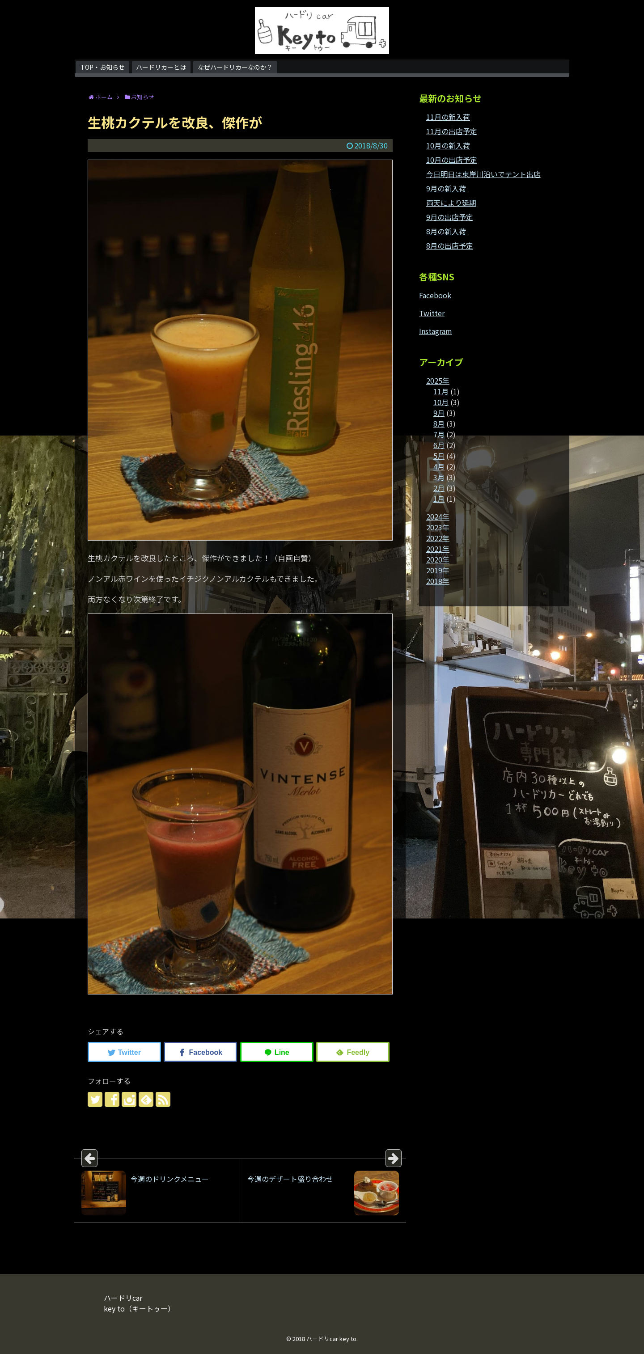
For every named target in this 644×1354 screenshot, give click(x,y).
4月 (439, 466)
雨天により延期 (451, 202)
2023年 (437, 527)
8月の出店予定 (449, 245)
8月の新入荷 (446, 231)
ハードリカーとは (161, 67)
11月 (441, 391)
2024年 (437, 516)
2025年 (437, 380)
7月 (439, 434)
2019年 (437, 570)
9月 (439, 412)
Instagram (435, 331)
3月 (439, 477)
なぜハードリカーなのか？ (235, 67)
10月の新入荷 (448, 145)
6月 (439, 445)
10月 (441, 402)
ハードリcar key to (331, 1338)
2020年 (437, 559)
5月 (439, 455)
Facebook (435, 295)
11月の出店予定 (451, 131)
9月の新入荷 (446, 188)
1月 (439, 498)
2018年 (437, 580)
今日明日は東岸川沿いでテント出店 (483, 174)
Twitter (432, 313)
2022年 (437, 538)
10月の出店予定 (451, 159)
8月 (439, 423)
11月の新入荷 (448, 116)
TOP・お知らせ (102, 67)
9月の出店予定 (449, 217)
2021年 (437, 548)
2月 (439, 487)
